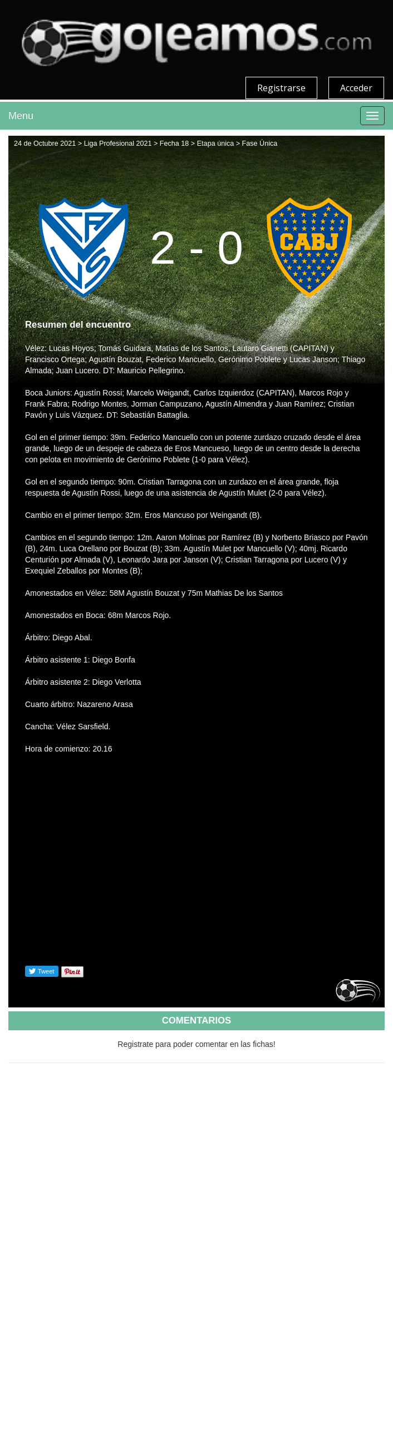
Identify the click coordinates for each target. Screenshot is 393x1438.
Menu (20, 115)
